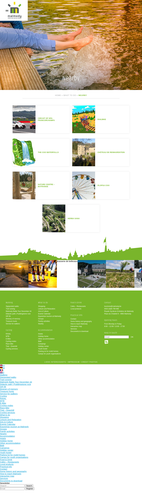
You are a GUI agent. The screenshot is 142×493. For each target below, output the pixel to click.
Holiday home (43, 336)
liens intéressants (55, 362)
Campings (42, 344)
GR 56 (8, 316)
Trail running (10, 309)
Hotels (40, 334)
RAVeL (8, 334)
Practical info (76, 315)
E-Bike (8, 339)
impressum (74, 362)
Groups (41, 319)
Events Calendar (44, 314)
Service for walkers (13, 324)
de (2, 368)
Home (58, 95)
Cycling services (12, 349)
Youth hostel (42, 349)
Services (73, 329)
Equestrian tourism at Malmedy (49, 316)
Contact (73, 319)
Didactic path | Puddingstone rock (18, 314)
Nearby (41, 324)
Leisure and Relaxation (46, 309)
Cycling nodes (11, 341)
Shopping (41, 306)
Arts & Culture (43, 311)
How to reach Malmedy (79, 324)
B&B (39, 341)
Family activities (44, 321)
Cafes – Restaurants (78, 306)
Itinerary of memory (13, 319)
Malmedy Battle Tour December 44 (18, 311)
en (2, 365)
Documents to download (79, 331)
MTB (7, 336)
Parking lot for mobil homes (48, 351)
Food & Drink (76, 302)
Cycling (9, 330)
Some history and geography (81, 321)
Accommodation (45, 330)
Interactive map (76, 326)
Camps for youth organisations (49, 354)
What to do (69, 95)
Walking (9, 302)
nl (2, 372)
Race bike (9, 344)
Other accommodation (46, 339)
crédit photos (89, 362)
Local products (75, 309)
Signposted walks (12, 306)
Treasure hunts (11, 321)
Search (29, 486)
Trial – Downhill (11, 346)
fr (2, 370)
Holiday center (43, 346)
